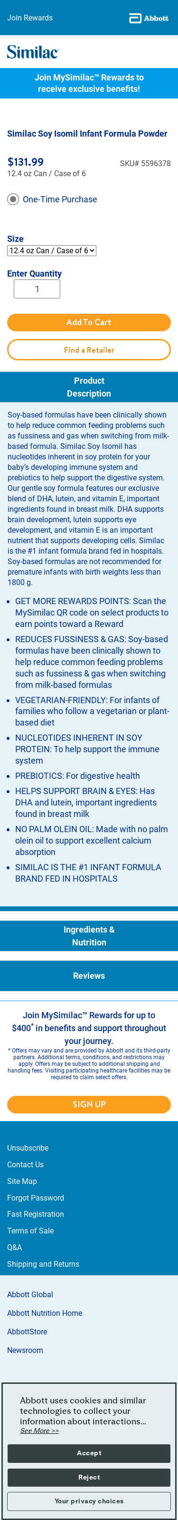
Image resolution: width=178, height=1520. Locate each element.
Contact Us (25, 1164)
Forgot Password (35, 1197)
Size (15, 239)
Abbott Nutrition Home (44, 1313)
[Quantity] (37, 288)
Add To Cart (89, 322)
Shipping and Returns (43, 1264)
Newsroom (25, 1350)
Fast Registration (35, 1214)
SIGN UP (89, 1104)
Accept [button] (89, 1453)
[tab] (89, 387)
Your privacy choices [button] (89, 1501)
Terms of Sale (30, 1230)
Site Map (22, 1181)
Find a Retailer (89, 350)
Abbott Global (30, 1294)
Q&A (14, 1247)
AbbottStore (27, 1331)
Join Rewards (30, 17)
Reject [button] (89, 1477)
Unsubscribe (27, 1147)
